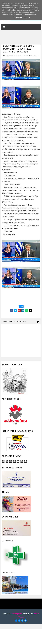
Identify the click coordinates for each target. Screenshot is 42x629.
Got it (27, 18)
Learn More (18, 18)
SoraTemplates (16, 619)
